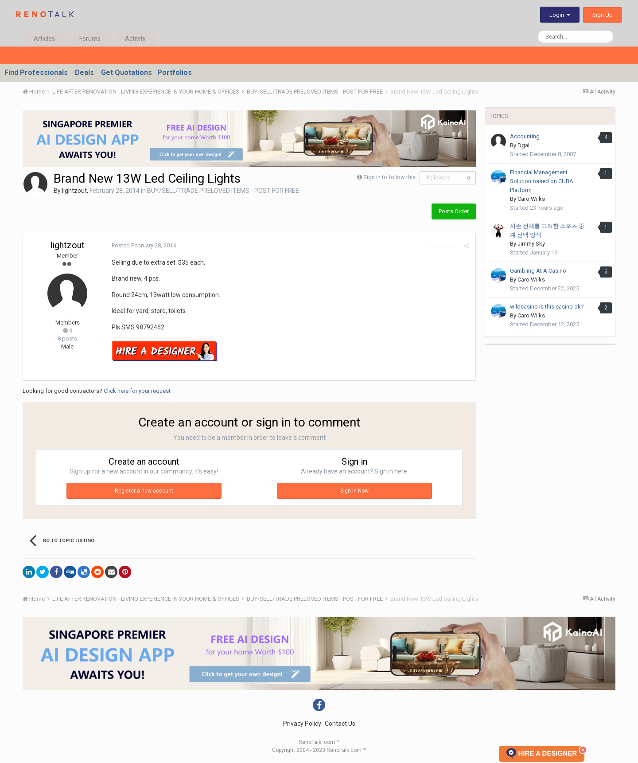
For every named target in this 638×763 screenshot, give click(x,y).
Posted (144, 245)
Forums (90, 38)
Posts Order (454, 211)
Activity (135, 38)
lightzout (74, 190)
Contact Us (340, 723)
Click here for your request (137, 390)
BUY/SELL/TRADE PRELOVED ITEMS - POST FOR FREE (223, 190)
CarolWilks (531, 199)
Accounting (525, 136)
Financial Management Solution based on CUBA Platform (541, 181)
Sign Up (602, 15)
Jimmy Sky (531, 243)
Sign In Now (354, 491)
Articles (44, 38)
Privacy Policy (302, 723)
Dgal (523, 145)
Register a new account (144, 491)
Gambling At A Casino (538, 270)
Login (559, 15)
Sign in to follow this (389, 177)
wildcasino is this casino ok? (547, 306)
